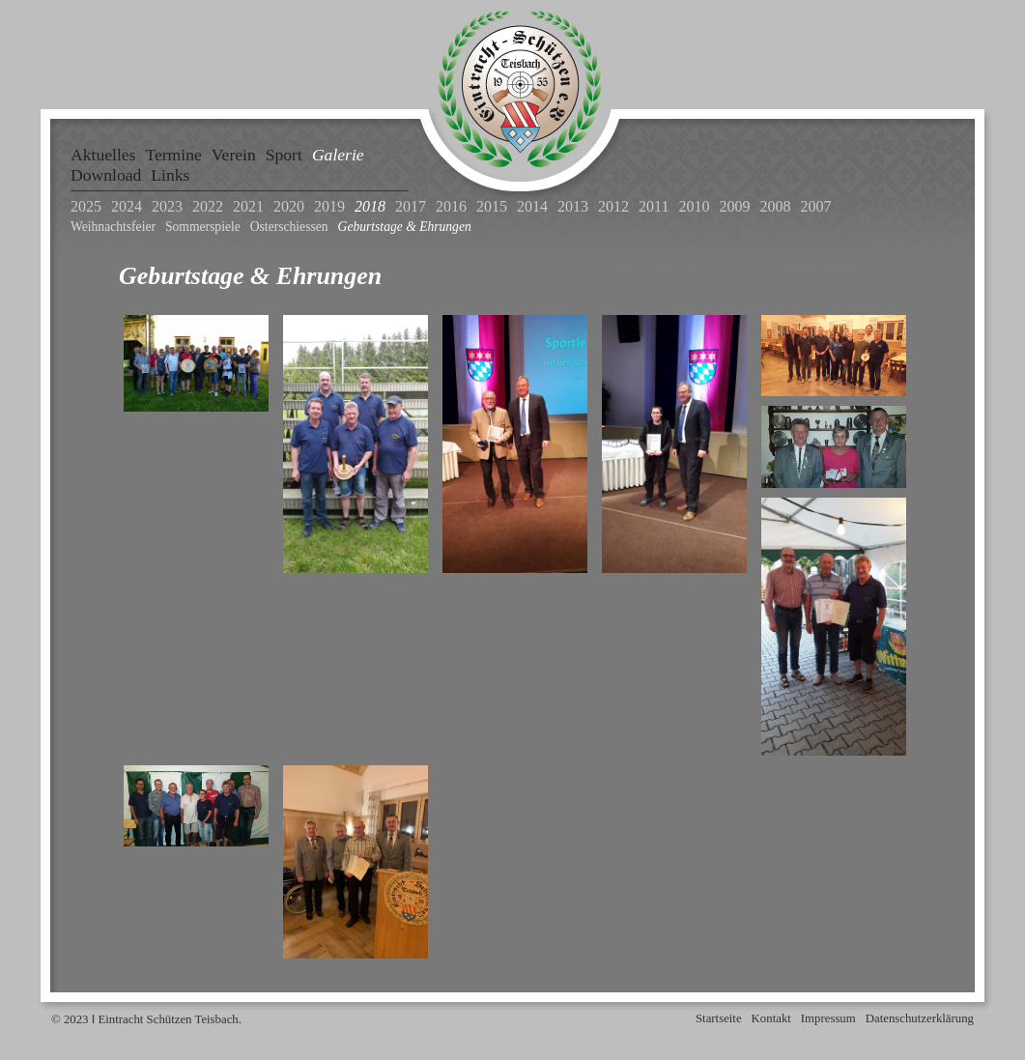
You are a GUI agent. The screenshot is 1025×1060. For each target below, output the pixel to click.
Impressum (828, 1018)
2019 (329, 206)
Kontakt (771, 1018)
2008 (774, 206)
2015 (491, 206)
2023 (167, 206)
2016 (451, 206)
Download (106, 175)
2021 (248, 206)
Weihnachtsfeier (113, 226)
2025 (86, 206)
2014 (532, 206)
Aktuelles (103, 154)
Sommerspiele (203, 226)
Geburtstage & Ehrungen (404, 226)
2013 (572, 206)
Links (170, 175)
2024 (126, 206)
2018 (370, 206)
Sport (284, 154)
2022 (207, 206)
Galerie (338, 154)
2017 (410, 206)
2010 (693, 206)
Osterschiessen (289, 226)
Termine (173, 154)
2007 (815, 206)
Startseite (719, 1018)
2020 (288, 206)
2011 (654, 206)
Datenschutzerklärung (920, 1018)
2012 (613, 206)
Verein (234, 154)
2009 (734, 206)
